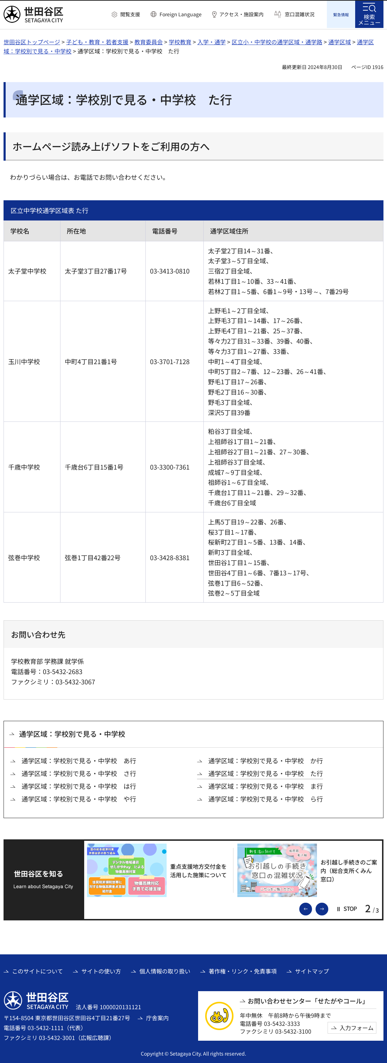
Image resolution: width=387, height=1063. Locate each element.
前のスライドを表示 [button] (311, 907)
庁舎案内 (157, 1017)
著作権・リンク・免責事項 (243, 970)
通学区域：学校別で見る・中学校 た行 (265, 772)
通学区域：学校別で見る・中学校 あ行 (79, 759)
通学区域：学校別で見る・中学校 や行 (79, 797)
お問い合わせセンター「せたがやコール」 (308, 999)
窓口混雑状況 (299, 14)
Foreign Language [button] (181, 14)
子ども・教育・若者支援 (97, 40)
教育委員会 (148, 40)
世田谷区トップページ (32, 40)
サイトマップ (312, 970)
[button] (126, 14)
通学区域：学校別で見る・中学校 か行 (265, 759)
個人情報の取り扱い (164, 970)
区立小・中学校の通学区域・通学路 (277, 40)
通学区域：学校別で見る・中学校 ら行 (265, 797)
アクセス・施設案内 (241, 14)
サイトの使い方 (101, 970)
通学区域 (339, 40)
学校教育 (180, 40)
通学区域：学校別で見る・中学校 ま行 (265, 785)
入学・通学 (211, 40)
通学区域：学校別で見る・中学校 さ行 (79, 772)
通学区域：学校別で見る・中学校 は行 (79, 785)
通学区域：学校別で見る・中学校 (72, 733)
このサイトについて (37, 970)
